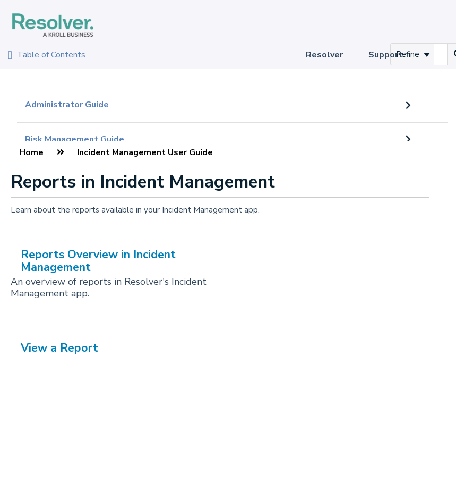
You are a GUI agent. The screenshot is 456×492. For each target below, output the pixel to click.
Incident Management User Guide (145, 152)
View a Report (59, 348)
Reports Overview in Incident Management (98, 261)
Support (385, 55)
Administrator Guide (67, 105)
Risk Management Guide (74, 139)
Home (31, 152)
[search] (441, 54)
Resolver (324, 55)
